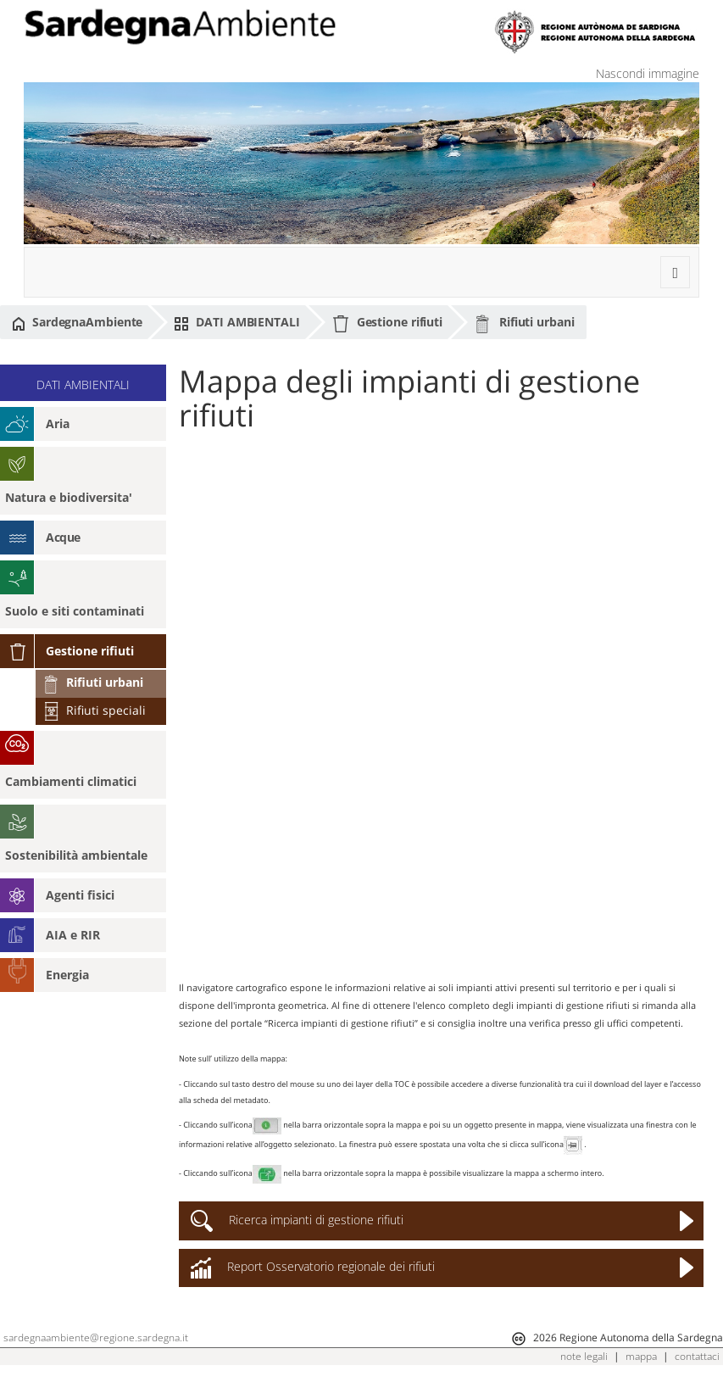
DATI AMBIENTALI (236, 322)
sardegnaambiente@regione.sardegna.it (95, 1337)
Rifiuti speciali (94, 710)
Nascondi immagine (647, 73)
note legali (584, 1356)
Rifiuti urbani (524, 323)
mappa (641, 1356)
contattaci (697, 1356)
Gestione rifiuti (386, 323)
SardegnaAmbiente (77, 322)
